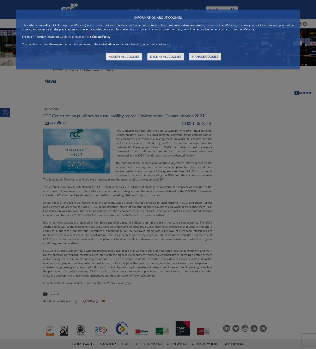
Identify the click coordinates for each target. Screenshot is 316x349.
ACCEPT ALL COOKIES (124, 56)
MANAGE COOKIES (205, 56)
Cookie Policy (101, 37)
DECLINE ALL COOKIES (165, 56)
